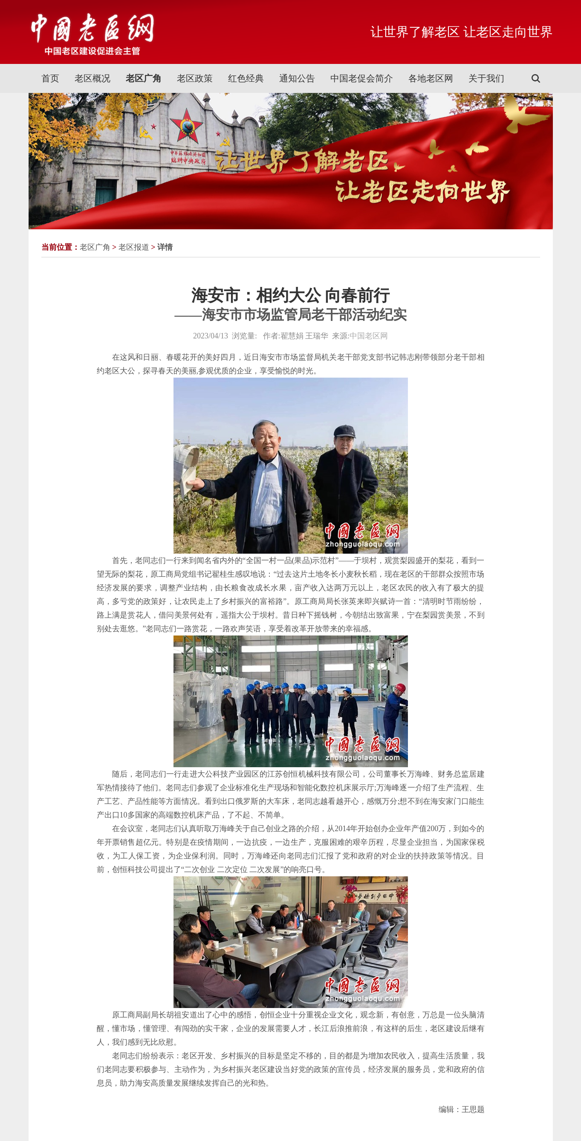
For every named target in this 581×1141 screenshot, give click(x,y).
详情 (165, 247)
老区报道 (134, 247)
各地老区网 (430, 78)
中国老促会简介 (361, 78)
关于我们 (486, 78)
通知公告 (297, 78)
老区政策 (195, 78)
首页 (50, 78)
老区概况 (92, 78)
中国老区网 (369, 336)
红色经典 (246, 78)
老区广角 (144, 78)
